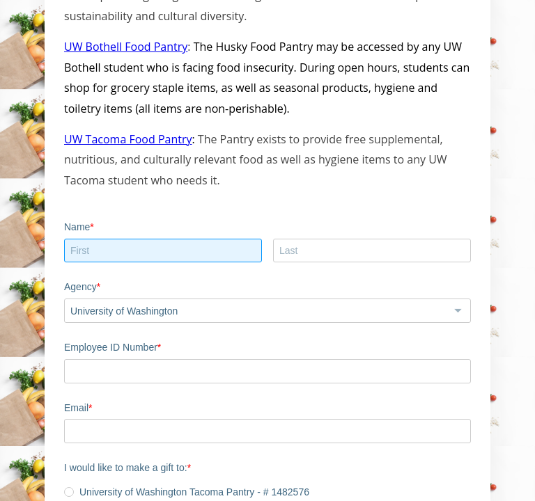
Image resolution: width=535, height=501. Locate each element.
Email (76, 407)
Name (77, 226)
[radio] (69, 492)
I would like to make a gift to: (125, 467)
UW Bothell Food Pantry (125, 46)
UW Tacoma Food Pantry (128, 139)
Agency (80, 286)
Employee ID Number (110, 347)
